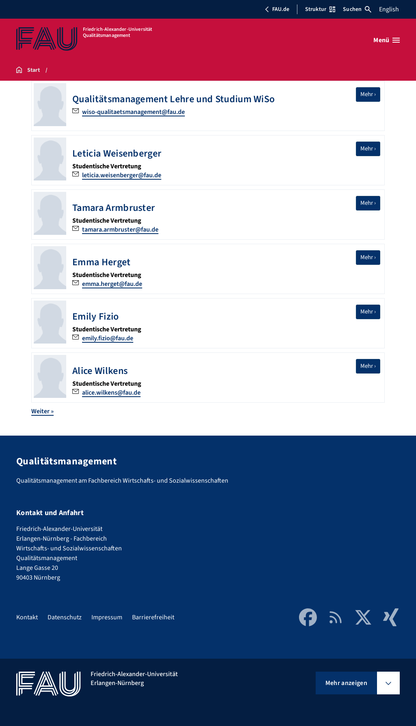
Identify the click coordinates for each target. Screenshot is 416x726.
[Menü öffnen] (386, 40)
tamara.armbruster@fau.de (120, 229)
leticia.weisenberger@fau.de (121, 175)
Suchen (357, 9)
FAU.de (277, 9)
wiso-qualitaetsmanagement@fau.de (133, 111)
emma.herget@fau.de (112, 283)
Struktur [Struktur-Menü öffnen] (320, 9)
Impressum (106, 617)
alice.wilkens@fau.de (111, 392)
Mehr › (370, 94)
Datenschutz (65, 617)
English (389, 9)
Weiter (42, 411)
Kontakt (27, 617)
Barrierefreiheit (153, 617)
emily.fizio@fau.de (107, 338)
